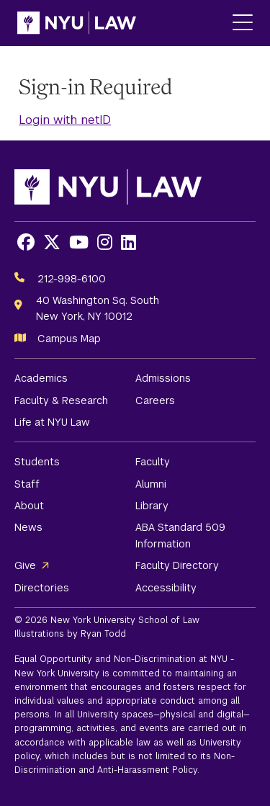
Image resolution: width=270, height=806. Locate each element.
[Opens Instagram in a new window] (104, 242)
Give (25, 565)
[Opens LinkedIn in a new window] (128, 242)
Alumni (150, 484)
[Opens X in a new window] (51, 242)
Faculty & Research (61, 400)
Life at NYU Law (52, 422)
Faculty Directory (177, 565)
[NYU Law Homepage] (76, 23)
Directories (41, 587)
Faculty (152, 461)
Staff (27, 484)
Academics (41, 378)
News (28, 527)
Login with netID (65, 119)
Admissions (163, 378)
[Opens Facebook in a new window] (26, 242)
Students (37, 461)
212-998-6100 (71, 278)
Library (151, 505)
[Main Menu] (243, 23)
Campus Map (69, 338)
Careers (155, 400)
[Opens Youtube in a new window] (79, 242)
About (29, 505)
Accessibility (166, 587)
